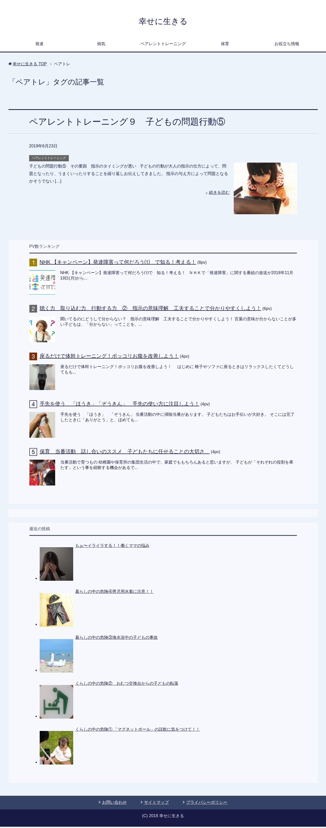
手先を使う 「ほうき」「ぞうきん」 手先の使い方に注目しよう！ (119, 405)
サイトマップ (156, 803)
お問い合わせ (114, 803)
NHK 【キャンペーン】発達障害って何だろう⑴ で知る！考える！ (118, 263)
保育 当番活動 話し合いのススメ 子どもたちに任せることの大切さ (125, 453)
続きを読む (219, 194)
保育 (225, 45)
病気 (101, 45)
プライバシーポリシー (206, 803)
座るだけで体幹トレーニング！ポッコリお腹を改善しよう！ (109, 357)
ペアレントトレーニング (163, 45)
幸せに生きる (163, 21)
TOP (30, 65)
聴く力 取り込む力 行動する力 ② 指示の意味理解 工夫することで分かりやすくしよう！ (150, 309)
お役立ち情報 (286, 45)
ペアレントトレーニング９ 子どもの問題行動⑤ (127, 123)
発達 (39, 45)
